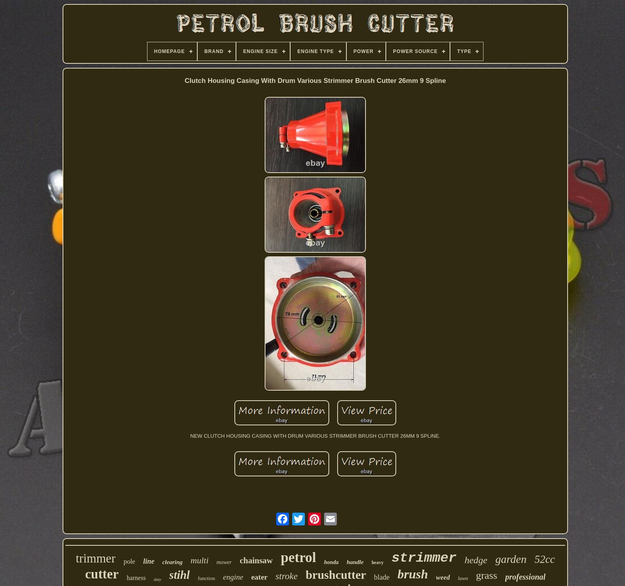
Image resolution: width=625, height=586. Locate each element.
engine (233, 577)
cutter (101, 574)
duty (157, 579)
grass (486, 575)
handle (355, 562)
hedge (475, 560)
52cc (545, 559)
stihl (179, 574)
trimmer (96, 558)
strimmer (423, 558)
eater (259, 577)
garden (511, 559)
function (206, 578)
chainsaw (256, 560)
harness (136, 577)
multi (199, 560)
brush (412, 574)
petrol (298, 557)
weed (443, 577)
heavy (377, 562)
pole (129, 561)
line (148, 561)
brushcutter (336, 574)
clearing (172, 562)
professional (525, 576)
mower (224, 562)
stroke (286, 576)
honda (331, 562)
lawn (463, 578)
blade (381, 577)
